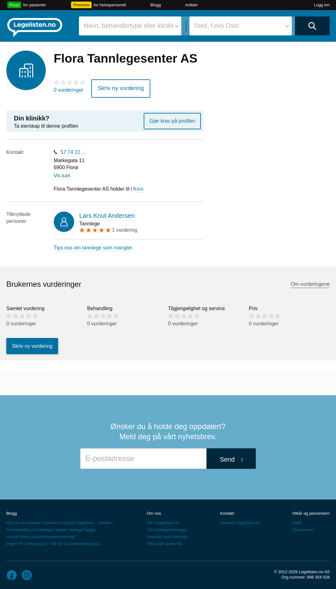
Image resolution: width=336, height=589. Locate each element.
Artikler (191, 5)
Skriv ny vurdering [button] (117, 87)
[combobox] (130, 25)
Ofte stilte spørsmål (164, 541)
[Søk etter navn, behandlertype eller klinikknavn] (130, 25)
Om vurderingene (310, 282)
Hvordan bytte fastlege (167, 534)
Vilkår (297, 520)
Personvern (302, 527)
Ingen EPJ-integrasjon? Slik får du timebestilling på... (54, 541)
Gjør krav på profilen (172, 118)
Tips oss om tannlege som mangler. (93, 245)
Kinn (138, 186)
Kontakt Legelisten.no (240, 520)
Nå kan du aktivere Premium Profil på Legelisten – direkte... (60, 520)
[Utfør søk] (312, 25)
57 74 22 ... (73, 150)
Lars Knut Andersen (107, 213)
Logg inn (322, 5)
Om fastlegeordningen (167, 527)
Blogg (155, 5)
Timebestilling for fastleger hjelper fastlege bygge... (52, 527)
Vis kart (62, 173)
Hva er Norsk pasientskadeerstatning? (41, 534)
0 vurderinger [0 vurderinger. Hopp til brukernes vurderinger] (68, 90)
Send (227, 457)
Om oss (154, 511)
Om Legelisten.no (163, 520)
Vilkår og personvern (311, 511)
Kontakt (227, 511)
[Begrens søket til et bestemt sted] (240, 25)
